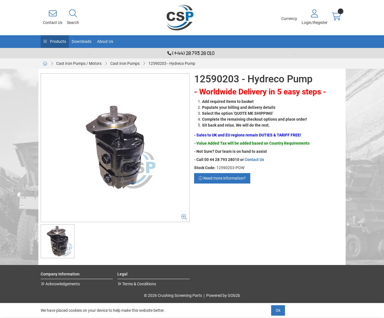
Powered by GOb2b (223, 295)
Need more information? (222, 178)
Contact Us (254, 159)
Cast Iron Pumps (125, 63)
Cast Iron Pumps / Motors (79, 63)
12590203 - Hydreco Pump (171, 63)
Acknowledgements (62, 284)
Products (57, 41)
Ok (278, 310)
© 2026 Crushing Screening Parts (173, 295)
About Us (105, 41)
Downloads (81, 41)
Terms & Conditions (138, 284)
